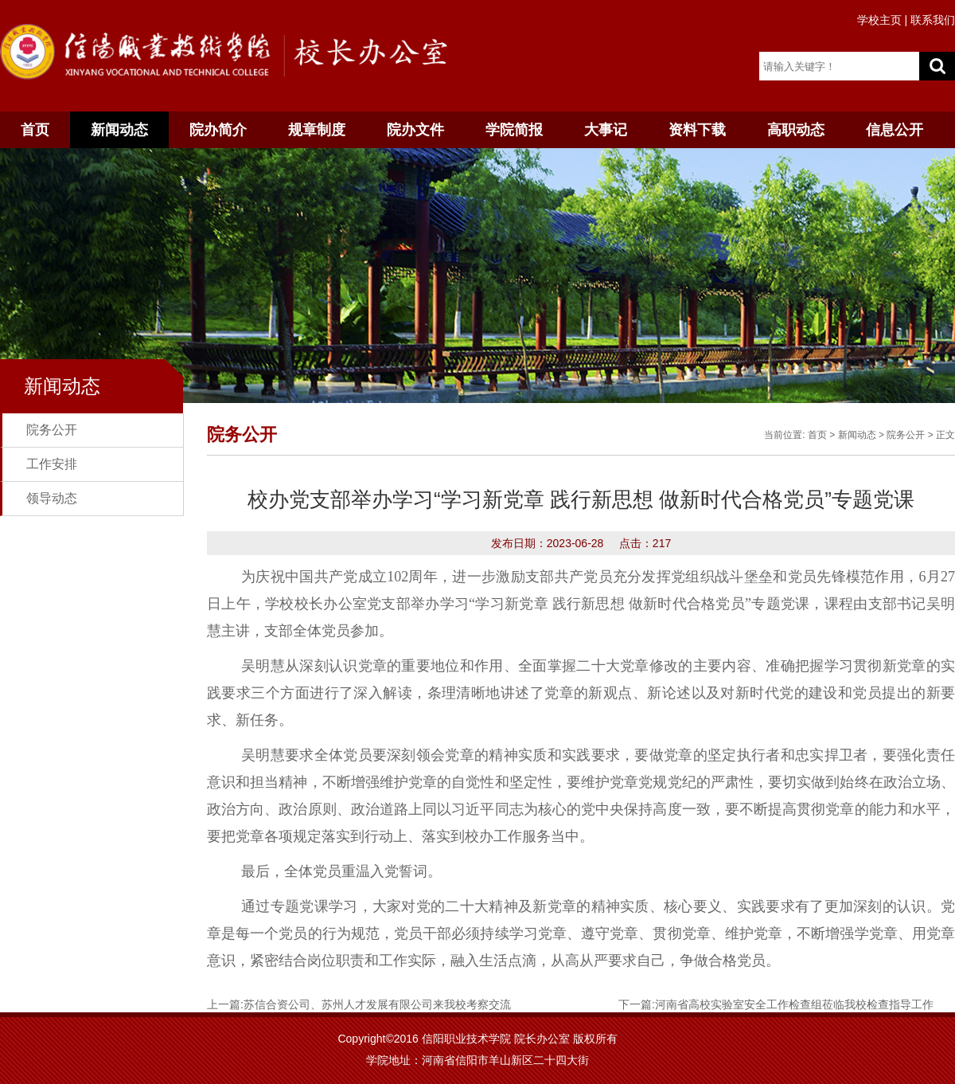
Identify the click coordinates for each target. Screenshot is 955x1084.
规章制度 (316, 130)
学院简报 (514, 130)
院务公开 (51, 429)
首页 (35, 130)
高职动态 (795, 130)
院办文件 (415, 130)
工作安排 (51, 464)
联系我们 (932, 20)
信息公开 (894, 130)
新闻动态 (119, 130)
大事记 (605, 130)
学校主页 (879, 20)
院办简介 (218, 130)
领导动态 (51, 498)
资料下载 (697, 130)
